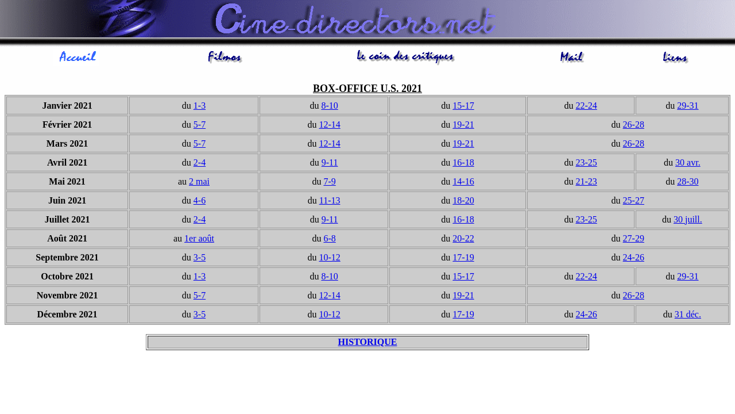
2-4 (200, 164)
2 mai (199, 183)
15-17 (463, 107)
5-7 (200, 126)
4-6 (200, 202)
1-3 (200, 107)
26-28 (633, 126)
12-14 (329, 126)
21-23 (586, 183)
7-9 (329, 183)
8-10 (329, 107)
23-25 (586, 164)
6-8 (329, 240)
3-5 (200, 259)
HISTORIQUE (367, 343)
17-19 (463, 259)
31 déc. (688, 316)
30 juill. (688, 221)
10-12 (329, 259)
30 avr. (688, 164)
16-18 (463, 164)
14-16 (463, 183)
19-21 (463, 126)
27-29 (633, 240)
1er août (199, 240)
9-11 (330, 164)
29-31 (687, 107)
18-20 (463, 202)
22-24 (586, 107)
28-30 (687, 183)
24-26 (633, 259)
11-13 (330, 202)
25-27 (633, 202)
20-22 (463, 240)
